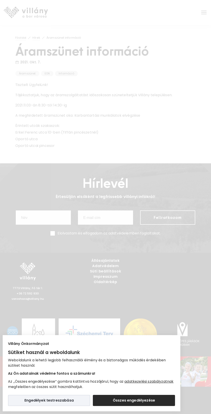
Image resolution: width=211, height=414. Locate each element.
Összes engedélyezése (134, 400)
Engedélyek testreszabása (49, 400)
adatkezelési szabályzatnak (148, 381)
